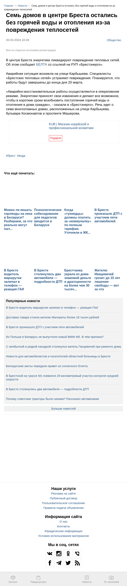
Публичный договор (63, 498)
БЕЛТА (42, 64)
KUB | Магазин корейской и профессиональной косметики (71, 126)
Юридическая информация (63, 531)
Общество (114, 40)
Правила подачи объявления (64, 507)
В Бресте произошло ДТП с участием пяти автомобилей (45, 327)
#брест (11, 155)
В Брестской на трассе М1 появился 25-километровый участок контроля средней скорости (62, 377)
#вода (21, 155)
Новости (22, 5)
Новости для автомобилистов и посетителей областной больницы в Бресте (58, 356)
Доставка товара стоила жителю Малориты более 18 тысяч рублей (52, 317)
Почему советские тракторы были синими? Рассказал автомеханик (52, 398)
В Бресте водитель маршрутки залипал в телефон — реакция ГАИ (52, 307)
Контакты (63, 526)
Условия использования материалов (63, 535)
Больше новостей (63, 408)
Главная (8, 5)
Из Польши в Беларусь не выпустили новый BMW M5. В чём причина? (55, 336)
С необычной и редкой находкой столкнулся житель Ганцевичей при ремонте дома (63, 346)
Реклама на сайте (63, 493)
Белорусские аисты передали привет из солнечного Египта (47, 366)
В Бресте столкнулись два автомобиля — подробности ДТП (47, 389)
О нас (64, 521)
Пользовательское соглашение (63, 503)
